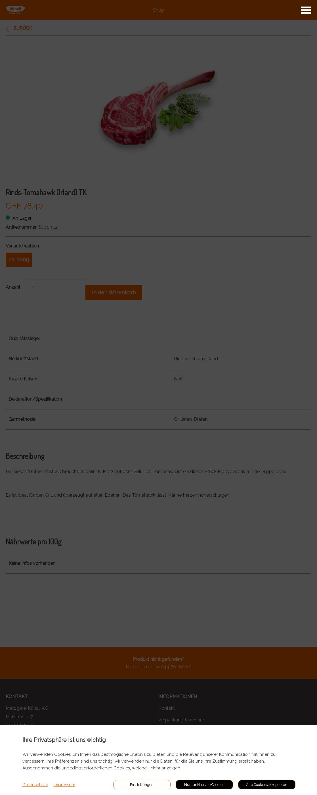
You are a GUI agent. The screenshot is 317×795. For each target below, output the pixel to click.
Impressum (64, 784)
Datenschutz (35, 784)
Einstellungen (142, 784)
